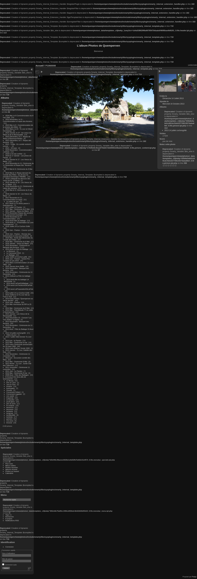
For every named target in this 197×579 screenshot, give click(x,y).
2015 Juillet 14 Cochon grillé (16, 257)
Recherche (9, 517)
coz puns (9, 421)
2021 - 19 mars (11, 148)
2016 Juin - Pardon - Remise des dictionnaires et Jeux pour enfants (17, 235)
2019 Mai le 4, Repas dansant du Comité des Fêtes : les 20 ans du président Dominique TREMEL (17, 175)
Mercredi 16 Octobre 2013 (173, 104)
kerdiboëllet (10, 415)
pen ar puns (11, 404)
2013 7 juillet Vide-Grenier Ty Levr (18, 337)
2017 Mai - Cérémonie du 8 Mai (17, 209)
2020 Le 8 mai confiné (13, 154)
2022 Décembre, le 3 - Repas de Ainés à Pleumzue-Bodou (16, 137)
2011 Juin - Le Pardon (13, 371)
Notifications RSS (12, 520)
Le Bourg (10, 381)
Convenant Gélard (13, 392)
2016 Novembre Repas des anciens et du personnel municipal (18, 214)
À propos (8, 519)
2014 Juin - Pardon (12, 302)
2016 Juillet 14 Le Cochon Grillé (17, 226)
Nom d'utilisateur (8, 553)
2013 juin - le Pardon (13, 340)
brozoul (9, 423)
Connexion (9, 547)
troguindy (10, 398)
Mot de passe (7, 559)
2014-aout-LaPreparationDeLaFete (19, 289)
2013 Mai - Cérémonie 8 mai (16, 342)
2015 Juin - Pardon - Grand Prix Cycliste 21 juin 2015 (16, 260)
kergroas (9, 413)
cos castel (10, 396)
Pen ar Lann (11, 383)
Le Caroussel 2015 (13, 253)
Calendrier (9, 473)
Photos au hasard (12, 471)
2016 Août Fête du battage (15, 220)
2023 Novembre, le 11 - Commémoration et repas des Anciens (17, 120)
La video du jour (12, 201)
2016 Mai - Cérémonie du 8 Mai (17, 241)
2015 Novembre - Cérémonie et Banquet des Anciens (16, 246)
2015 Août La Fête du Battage (16, 249)
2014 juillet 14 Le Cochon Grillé (17, 293)
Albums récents (11, 469)
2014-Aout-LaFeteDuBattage (17, 283)
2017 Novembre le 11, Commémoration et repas (12, 198)
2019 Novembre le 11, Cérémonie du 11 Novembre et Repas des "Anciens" (18, 164)
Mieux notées (10, 465)
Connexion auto (9, 565)
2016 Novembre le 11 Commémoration (12, 218)
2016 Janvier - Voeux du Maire (17, 243)
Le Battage (10, 255)
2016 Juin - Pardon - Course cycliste (19, 230)
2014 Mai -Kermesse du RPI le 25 (18, 304)
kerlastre (9, 411)
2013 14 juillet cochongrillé (15, 333)
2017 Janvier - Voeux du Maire (17, 211)
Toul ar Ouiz (11, 384)
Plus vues (9, 464)
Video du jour (11, 335)
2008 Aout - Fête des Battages (17, 375)
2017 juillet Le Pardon (13, 207)
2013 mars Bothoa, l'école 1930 (17, 348)
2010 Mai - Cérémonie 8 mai (16, 373)
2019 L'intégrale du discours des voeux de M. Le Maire (16, 179)
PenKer (9, 386)
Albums (5, 97)
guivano (9, 419)
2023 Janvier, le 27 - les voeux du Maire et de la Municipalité (17, 134)
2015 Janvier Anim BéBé (14, 266)
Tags (7, 515)
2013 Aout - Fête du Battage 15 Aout (19, 329)
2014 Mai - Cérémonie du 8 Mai (17, 308)
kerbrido (9, 417)
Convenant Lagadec (14, 394)
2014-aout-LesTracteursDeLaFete (19, 285)
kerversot (10, 407)
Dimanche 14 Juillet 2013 (173, 98)
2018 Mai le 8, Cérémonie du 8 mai (18, 190)
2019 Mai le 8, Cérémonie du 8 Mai (18, 169)
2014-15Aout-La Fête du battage (17, 276)
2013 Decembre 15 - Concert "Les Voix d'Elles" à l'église (17, 318)
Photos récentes (11, 467)
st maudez (10, 400)
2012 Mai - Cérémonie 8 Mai (16, 361)
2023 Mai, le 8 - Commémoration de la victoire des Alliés (18, 126)
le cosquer (10, 405)
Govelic (9, 390)
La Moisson (10, 251)
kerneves (10, 409)
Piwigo (194, 577)
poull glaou (10, 402)
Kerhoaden (10, 388)
